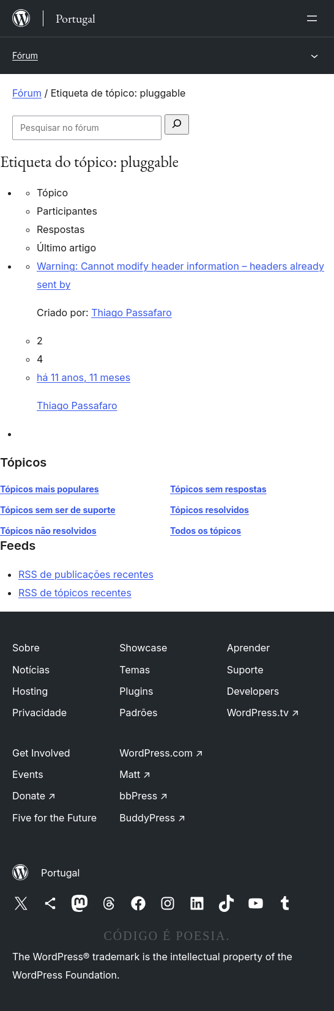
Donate (34, 796)
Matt (134, 774)
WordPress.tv (263, 712)
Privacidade (39, 712)
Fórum (25, 55)
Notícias (31, 670)
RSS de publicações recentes (86, 574)
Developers (253, 691)
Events (27, 774)
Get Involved (41, 753)
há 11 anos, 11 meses (83, 377)
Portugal (60, 873)
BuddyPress (152, 818)
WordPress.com (161, 753)
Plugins (136, 691)
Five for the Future (54, 818)
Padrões (138, 712)
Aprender (248, 648)
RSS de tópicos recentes (75, 593)
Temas (134, 670)
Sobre (26, 648)
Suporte (245, 670)
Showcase (143, 648)
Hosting (30, 691)
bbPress (143, 796)
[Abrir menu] (314, 18)
